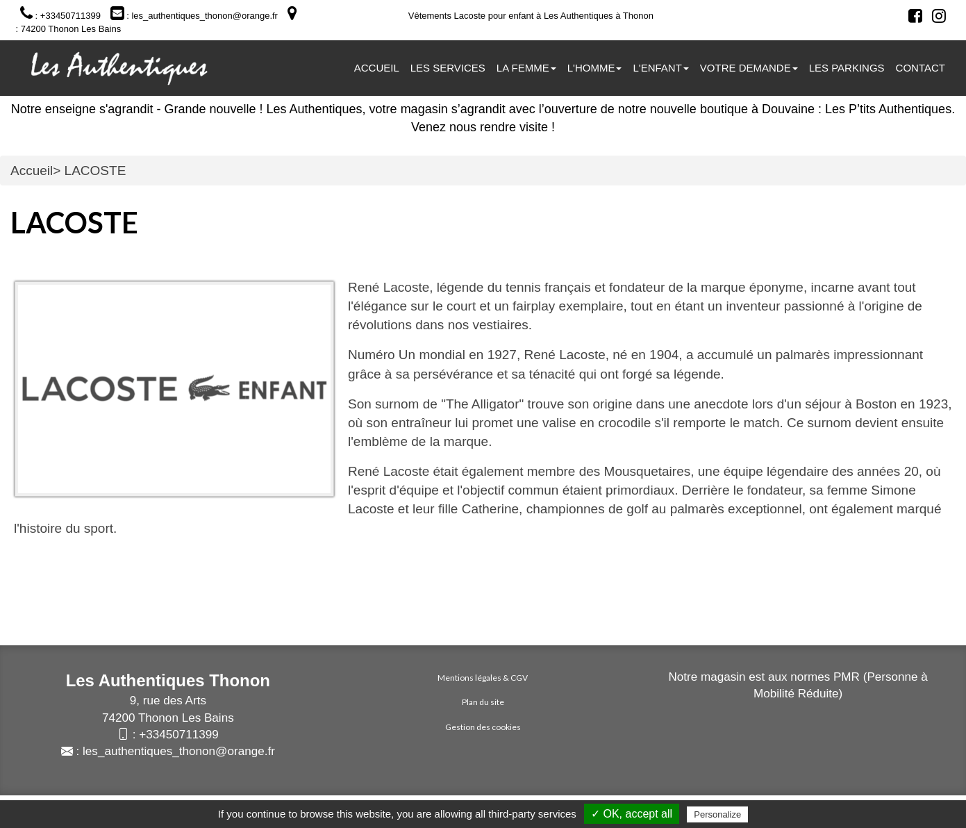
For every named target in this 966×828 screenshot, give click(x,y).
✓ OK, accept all (631, 814)
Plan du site (483, 702)
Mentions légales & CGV (483, 677)
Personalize (717, 814)
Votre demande (749, 68)
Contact (920, 68)
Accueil (376, 68)
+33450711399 (179, 734)
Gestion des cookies (483, 727)
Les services (447, 68)
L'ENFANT (660, 68)
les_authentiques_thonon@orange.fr (179, 751)
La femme (526, 68)
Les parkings (847, 68)
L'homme (594, 68)
